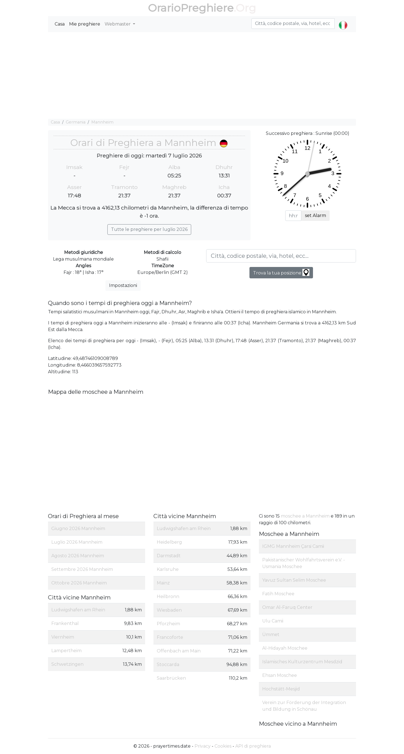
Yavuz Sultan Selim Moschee (294, 580)
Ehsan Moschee (279, 675)
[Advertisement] (202, 75)
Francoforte (170, 637)
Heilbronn (168, 596)
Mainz (163, 583)
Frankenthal (65, 623)
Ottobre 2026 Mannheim (79, 583)
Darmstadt (169, 555)
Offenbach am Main (179, 651)
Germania (75, 122)
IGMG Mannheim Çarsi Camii (293, 546)
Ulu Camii (272, 621)
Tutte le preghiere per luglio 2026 (149, 229)
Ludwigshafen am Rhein (78, 609)
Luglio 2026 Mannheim (76, 542)
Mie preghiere (84, 24)
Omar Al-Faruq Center (287, 607)
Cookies (222, 746)
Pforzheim (168, 623)
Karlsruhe (168, 569)
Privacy (203, 746)
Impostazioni (123, 285)
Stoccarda (168, 664)
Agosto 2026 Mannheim (77, 555)
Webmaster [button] (118, 24)
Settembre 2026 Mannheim (82, 569)
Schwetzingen (67, 664)
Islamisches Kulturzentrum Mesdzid (302, 661)
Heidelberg (169, 542)
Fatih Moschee (278, 593)
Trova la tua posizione (281, 272)
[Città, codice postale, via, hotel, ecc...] (281, 256)
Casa (60, 24)
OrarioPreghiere (191, 7)
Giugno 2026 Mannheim (78, 528)
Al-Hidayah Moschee (284, 648)
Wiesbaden (169, 610)
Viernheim (62, 637)
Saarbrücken (171, 678)
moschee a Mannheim (305, 516)
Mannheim (102, 122)
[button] (343, 20)
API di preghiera (253, 746)
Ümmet (270, 634)
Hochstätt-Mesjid (281, 689)
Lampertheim (66, 650)
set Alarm (315, 215)
